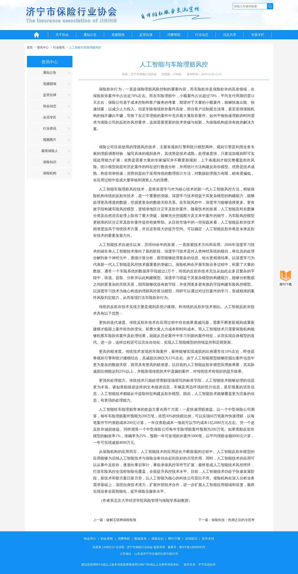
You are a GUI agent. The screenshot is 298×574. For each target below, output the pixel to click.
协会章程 (107, 538)
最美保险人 (49, 151)
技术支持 (208, 538)
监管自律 (146, 34)
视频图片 (49, 139)
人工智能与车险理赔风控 (85, 47)
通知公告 (90, 34)
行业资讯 (59, 47)
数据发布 (140, 538)
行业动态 (201, 34)
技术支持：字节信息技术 (200, 564)
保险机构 (49, 173)
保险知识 (49, 162)
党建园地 (118, 34)
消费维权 (173, 34)
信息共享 (229, 34)
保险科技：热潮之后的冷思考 (233, 520)
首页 (30, 47)
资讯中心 (43, 47)
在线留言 (191, 538)
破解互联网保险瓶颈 (121, 520)
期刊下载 (174, 538)
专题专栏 (257, 34)
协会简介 (90, 538)
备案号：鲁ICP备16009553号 (187, 547)
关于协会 (62, 34)
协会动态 (49, 106)
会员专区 (49, 117)
